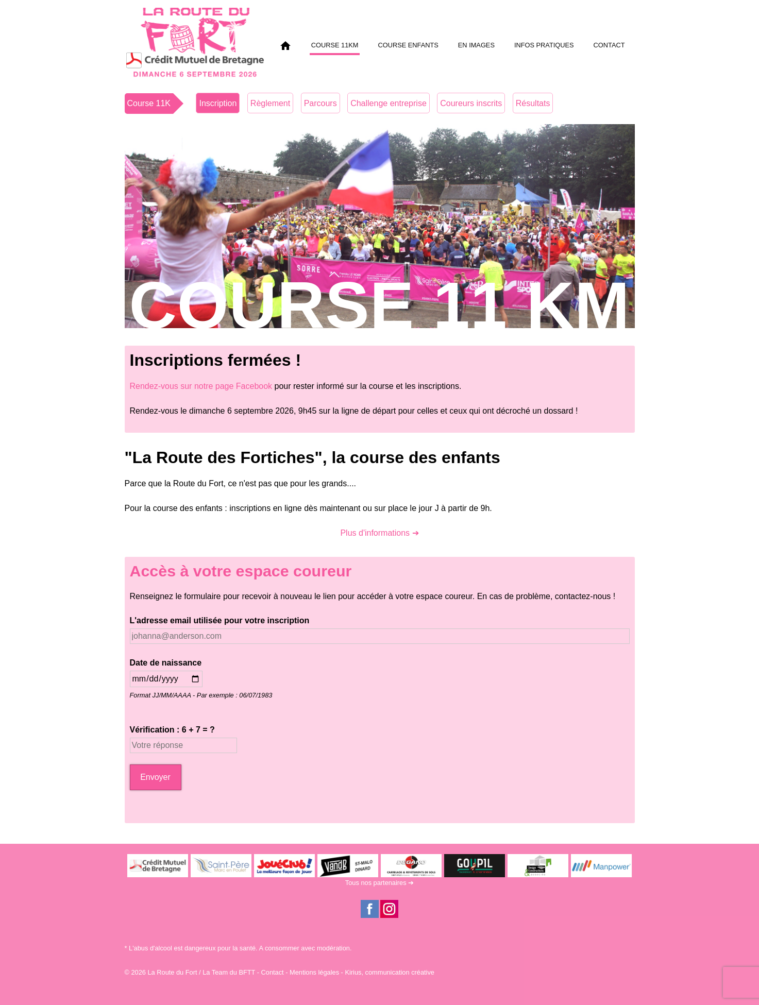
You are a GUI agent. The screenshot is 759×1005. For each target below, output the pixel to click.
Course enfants (408, 45)
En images (476, 45)
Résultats (533, 103)
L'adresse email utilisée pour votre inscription (220, 620)
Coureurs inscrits (471, 103)
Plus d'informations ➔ (379, 533)
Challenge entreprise (388, 103)
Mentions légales (314, 972)
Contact (609, 45)
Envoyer (155, 777)
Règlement (270, 103)
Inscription (218, 103)
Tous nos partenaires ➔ (379, 883)
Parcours (320, 103)
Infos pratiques (544, 45)
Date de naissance (166, 662)
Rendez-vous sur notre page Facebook (201, 386)
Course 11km (335, 45)
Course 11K (149, 103)
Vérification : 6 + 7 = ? (172, 729)
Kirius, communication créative (389, 972)
